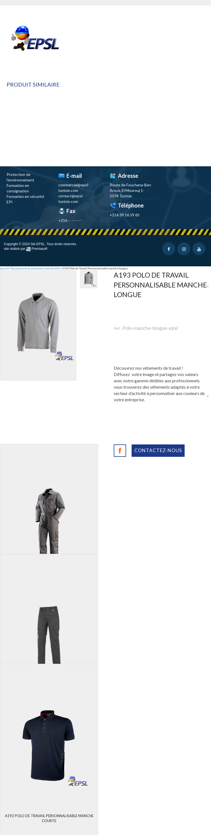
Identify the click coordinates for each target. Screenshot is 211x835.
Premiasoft (39, 249)
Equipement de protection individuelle (35, 268)
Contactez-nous (158, 450)
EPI (10, 202)
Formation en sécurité (25, 196)
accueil (4, 268)
